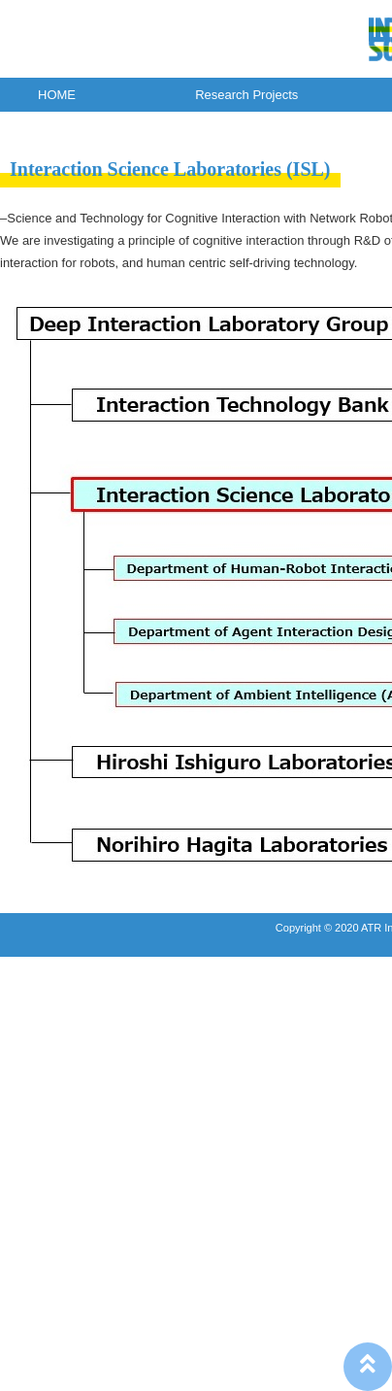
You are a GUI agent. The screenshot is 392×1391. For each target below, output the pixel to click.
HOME (57, 94)
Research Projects (246, 94)
